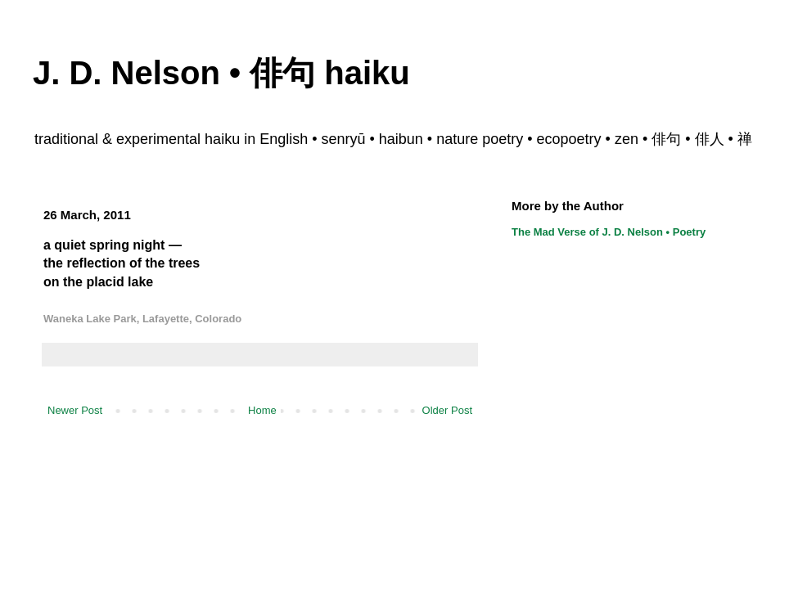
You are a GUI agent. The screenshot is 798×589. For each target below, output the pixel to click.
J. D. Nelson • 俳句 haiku (221, 73)
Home (262, 410)
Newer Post (74, 410)
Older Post (447, 410)
